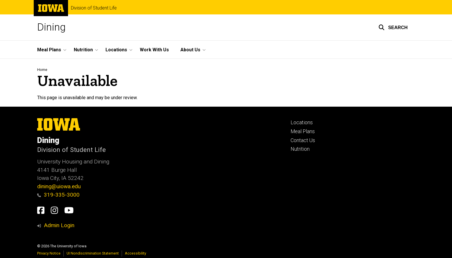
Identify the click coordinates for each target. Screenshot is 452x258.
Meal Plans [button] (49, 49)
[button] (393, 27)
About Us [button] (190, 49)
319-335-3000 (58, 194)
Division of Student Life (94, 8)
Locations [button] (116, 49)
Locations (302, 122)
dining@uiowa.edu (59, 186)
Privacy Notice (49, 253)
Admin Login (59, 225)
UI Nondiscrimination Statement (93, 253)
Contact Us (303, 140)
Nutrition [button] (83, 49)
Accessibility (135, 253)
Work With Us (154, 49)
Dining (51, 27)
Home (42, 69)
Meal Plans (303, 131)
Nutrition (300, 149)
